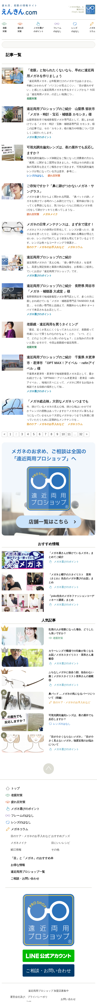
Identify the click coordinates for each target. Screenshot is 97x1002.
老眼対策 (5, 29)
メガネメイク (50, 214)
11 (69, 434)
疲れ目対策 (20, 29)
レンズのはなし (75, 29)
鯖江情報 (16, 849)
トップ (15, 788)
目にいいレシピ (60, 842)
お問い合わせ (68, 999)
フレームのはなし (57, 29)
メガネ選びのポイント (38, 29)
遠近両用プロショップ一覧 (28, 871)
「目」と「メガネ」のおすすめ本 (32, 858)
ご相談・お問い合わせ (25, 878)
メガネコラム (92, 29)
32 (80, 434)
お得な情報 (18, 864)
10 (63, 434)
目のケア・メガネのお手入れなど (45, 247)
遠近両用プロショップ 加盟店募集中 (48, 990)
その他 (55, 849)
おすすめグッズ (60, 836)
